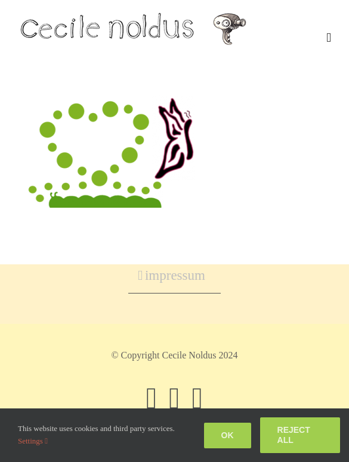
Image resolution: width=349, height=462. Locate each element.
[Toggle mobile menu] (328, 38)
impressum (175, 275)
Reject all (293, 435)
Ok (227, 435)
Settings (33, 440)
